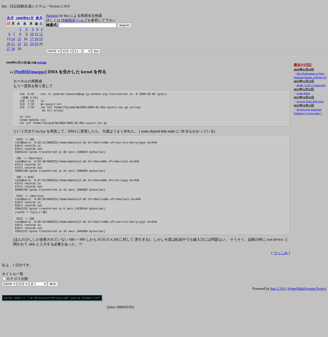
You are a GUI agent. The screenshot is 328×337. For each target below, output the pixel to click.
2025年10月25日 (304, 97)
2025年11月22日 (304, 89)
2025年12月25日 (304, 81)
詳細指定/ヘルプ (74, 20)
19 (41, 39)
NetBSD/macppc (30, 71)
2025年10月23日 (304, 105)
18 (36, 39)
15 (19, 39)
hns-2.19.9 (278, 315)
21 (13, 44)
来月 (39, 18)
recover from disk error (310, 101)
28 (13, 49)
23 (25, 44)
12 (41, 34)
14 (13, 39)
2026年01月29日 (304, 69)
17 (32, 39)
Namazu (52, 16)
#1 (11, 72)
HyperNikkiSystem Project (306, 315)
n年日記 (42, 63)
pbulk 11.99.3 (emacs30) (311, 85)
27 (8, 49)
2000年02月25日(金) (18, 62)
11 (36, 34)
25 (36, 44)
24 (32, 44)
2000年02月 (25, 18)
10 (32, 34)
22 (19, 44)
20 (8, 44)
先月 (10, 18)
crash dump (303, 93)
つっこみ (280, 279)
